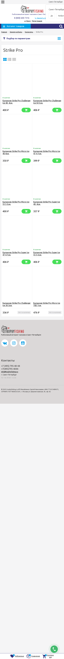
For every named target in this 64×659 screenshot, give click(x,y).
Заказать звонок (43, 18)
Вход (28, 21)
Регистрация (37, 21)
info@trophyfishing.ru (9, 372)
